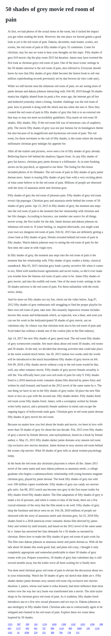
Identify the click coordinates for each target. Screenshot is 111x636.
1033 (82, 624)
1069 (79, 628)
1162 (10, 632)
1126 (97, 628)
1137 (18, 628)
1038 (26, 632)
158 (69, 632)
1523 (10, 624)
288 (101, 624)
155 (77, 632)
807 (19, 624)
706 (61, 632)
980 (52, 628)
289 (27, 624)
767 (44, 628)
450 (27, 628)
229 (35, 632)
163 (35, 624)
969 (70, 628)
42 (18, 632)
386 (52, 632)
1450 (54, 624)
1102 (73, 624)
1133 (44, 624)
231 (44, 632)
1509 (63, 624)
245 (88, 628)
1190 (92, 624)
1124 (61, 628)
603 (9, 628)
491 (35, 628)
